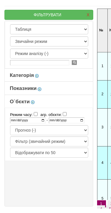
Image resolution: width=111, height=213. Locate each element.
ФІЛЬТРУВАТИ (61, 15)
